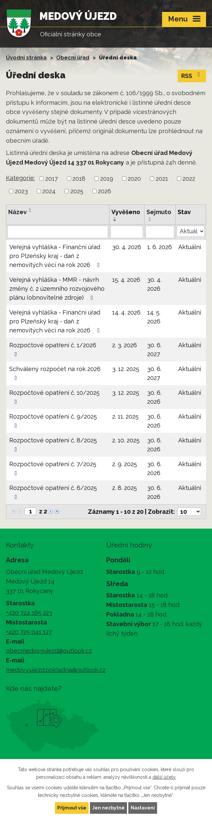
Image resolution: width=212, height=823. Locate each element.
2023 (21, 191)
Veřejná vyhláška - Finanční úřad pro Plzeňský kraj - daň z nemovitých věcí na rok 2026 (56, 255)
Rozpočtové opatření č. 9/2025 (53, 421)
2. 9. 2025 (124, 464)
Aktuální (189, 246)
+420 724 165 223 (29, 612)
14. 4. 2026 (126, 312)
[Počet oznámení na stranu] (189, 511)
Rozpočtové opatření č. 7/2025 (52, 468)
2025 (76, 191)
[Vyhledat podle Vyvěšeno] (126, 232)
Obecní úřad (72, 58)
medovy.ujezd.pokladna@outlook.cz (56, 669)
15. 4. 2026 (126, 279)
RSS (192, 75)
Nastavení (143, 807)
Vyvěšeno (125, 211)
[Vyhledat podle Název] (57, 232)
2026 (104, 191)
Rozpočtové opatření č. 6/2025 (53, 492)
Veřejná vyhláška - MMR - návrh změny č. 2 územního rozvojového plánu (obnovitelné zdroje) (57, 288)
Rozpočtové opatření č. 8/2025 (53, 444)
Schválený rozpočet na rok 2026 (55, 373)
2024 (49, 191)
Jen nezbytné (108, 807)
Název (17, 211)
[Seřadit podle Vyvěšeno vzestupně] (115, 217)
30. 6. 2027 (154, 349)
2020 (134, 178)
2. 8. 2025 (124, 487)
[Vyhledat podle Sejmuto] (160, 232)
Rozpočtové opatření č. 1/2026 (52, 349)
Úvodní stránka (26, 58)
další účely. (164, 777)
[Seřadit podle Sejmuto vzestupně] (150, 217)
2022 (189, 178)
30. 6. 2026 (154, 397)
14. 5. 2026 (153, 317)
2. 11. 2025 (125, 416)
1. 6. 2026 (159, 246)
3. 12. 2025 (125, 368)
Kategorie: (20, 177)
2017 (51, 178)
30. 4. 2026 (126, 246)
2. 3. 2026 (124, 345)
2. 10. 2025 (126, 440)
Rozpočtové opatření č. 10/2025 (54, 397)
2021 (162, 178)
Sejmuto (159, 211)
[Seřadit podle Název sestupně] (30, 211)
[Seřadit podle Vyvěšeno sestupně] (115, 220)
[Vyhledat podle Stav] (191, 231)
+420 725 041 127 (29, 631)
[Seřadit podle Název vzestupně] (30, 208)
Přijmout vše (71, 807)
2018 (78, 178)
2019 (106, 178)
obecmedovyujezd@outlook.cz (49, 650)
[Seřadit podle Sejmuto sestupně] (150, 220)
